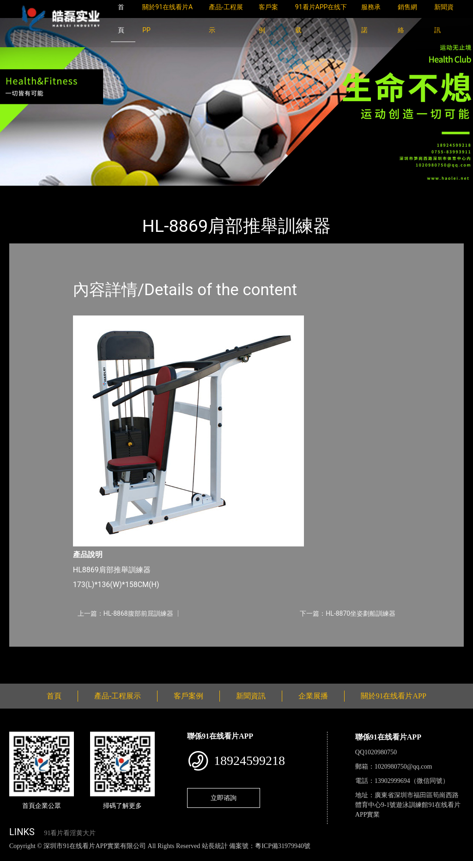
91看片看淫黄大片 (70, 833)
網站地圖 (14, 856)
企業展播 (313, 696)
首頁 (25, 192)
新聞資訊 (251, 696)
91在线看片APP (121, 192)
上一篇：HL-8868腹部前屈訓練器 (125, 613)
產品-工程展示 (64, 192)
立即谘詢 (223, 797)
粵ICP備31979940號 (282, 846)
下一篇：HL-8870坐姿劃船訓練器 (347, 613)
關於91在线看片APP (393, 696)
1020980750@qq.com (403, 766)
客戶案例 (188, 696)
